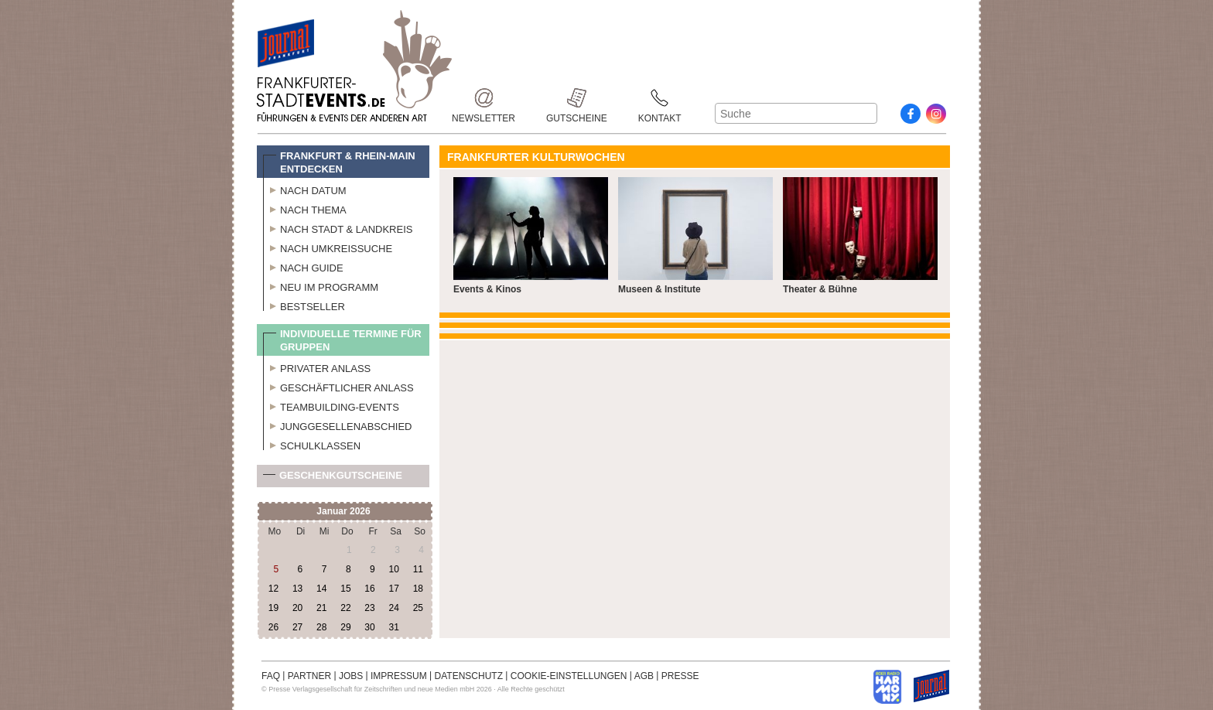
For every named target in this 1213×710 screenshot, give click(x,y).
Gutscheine (576, 98)
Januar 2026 (343, 511)
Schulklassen (311, 444)
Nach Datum (305, 188)
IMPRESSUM (399, 676)
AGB (644, 676)
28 (321, 627)
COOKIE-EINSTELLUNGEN (569, 676)
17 (393, 588)
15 (345, 588)
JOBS (351, 676)
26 (273, 627)
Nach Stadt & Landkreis (337, 227)
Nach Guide (303, 266)
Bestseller (304, 304)
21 (321, 607)
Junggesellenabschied (337, 424)
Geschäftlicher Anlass (338, 386)
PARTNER (309, 676)
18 (418, 588)
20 (297, 607)
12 (273, 588)
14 (321, 588)
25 (418, 607)
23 (369, 607)
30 (369, 627)
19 (273, 607)
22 (345, 607)
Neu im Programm (320, 285)
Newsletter (483, 98)
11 (418, 569)
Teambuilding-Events (331, 405)
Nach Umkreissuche (327, 246)
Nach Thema (305, 208)
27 (297, 627)
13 (297, 588)
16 (369, 588)
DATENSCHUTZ (469, 676)
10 (393, 569)
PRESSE (680, 676)
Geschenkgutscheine (332, 478)
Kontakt (660, 98)
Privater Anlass (317, 366)
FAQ (270, 676)
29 (345, 627)
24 (393, 607)
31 (393, 627)
